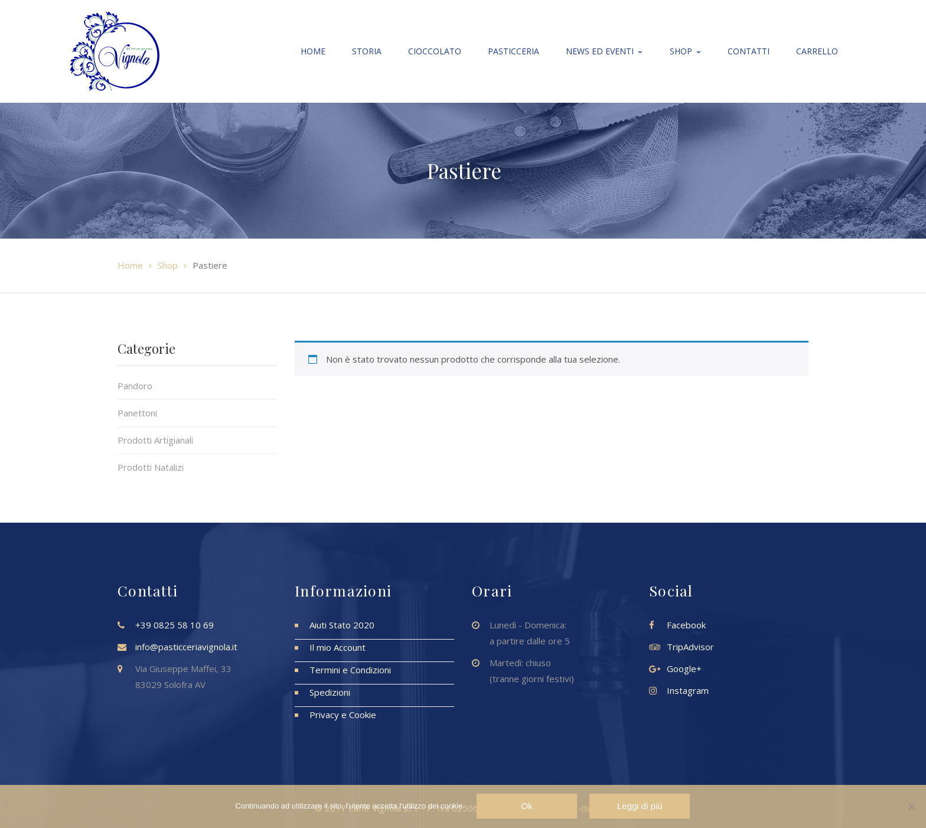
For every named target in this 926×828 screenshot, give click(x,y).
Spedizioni (329, 692)
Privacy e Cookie (342, 715)
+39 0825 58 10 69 (174, 625)
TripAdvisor (690, 647)
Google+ (684, 668)
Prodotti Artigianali (155, 440)
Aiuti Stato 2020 (341, 625)
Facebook (686, 625)
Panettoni (137, 413)
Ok (527, 806)
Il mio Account (337, 647)
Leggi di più (640, 806)
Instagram (688, 690)
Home (130, 265)
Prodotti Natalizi (151, 467)
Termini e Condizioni (350, 670)
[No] (911, 807)
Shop (168, 265)
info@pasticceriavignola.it (186, 647)
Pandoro (135, 386)
